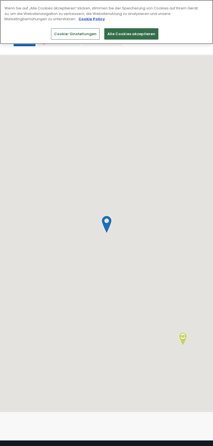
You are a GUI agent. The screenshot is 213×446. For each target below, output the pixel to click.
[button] (106, 224)
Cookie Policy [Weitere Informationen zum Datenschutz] (91, 19)
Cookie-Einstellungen (75, 34)
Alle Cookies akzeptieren (131, 34)
